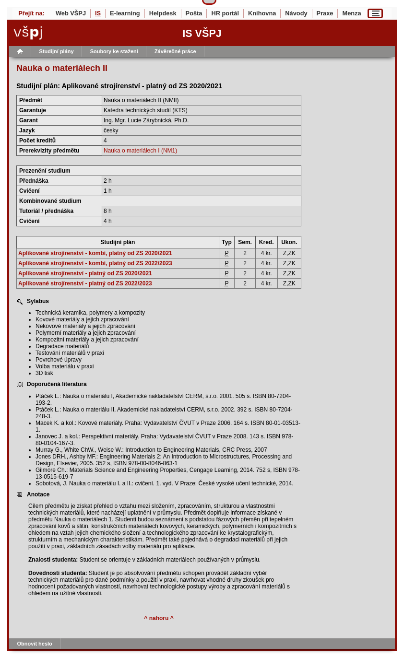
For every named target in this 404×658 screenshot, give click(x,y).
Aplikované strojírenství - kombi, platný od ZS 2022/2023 (95, 263)
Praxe (325, 13)
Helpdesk (163, 13)
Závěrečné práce (175, 51)
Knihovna (262, 13)
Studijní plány (56, 51)
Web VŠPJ (71, 13)
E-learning (125, 13)
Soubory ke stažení (114, 51)
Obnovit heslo (34, 643)
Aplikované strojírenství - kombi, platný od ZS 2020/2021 (95, 253)
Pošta (194, 13)
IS (98, 13)
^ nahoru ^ (158, 618)
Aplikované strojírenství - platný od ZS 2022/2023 (85, 283)
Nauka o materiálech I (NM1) (140, 150)
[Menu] (375, 13)
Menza (351, 13)
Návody (296, 13)
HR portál (225, 13)
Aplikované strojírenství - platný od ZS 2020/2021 (85, 273)
